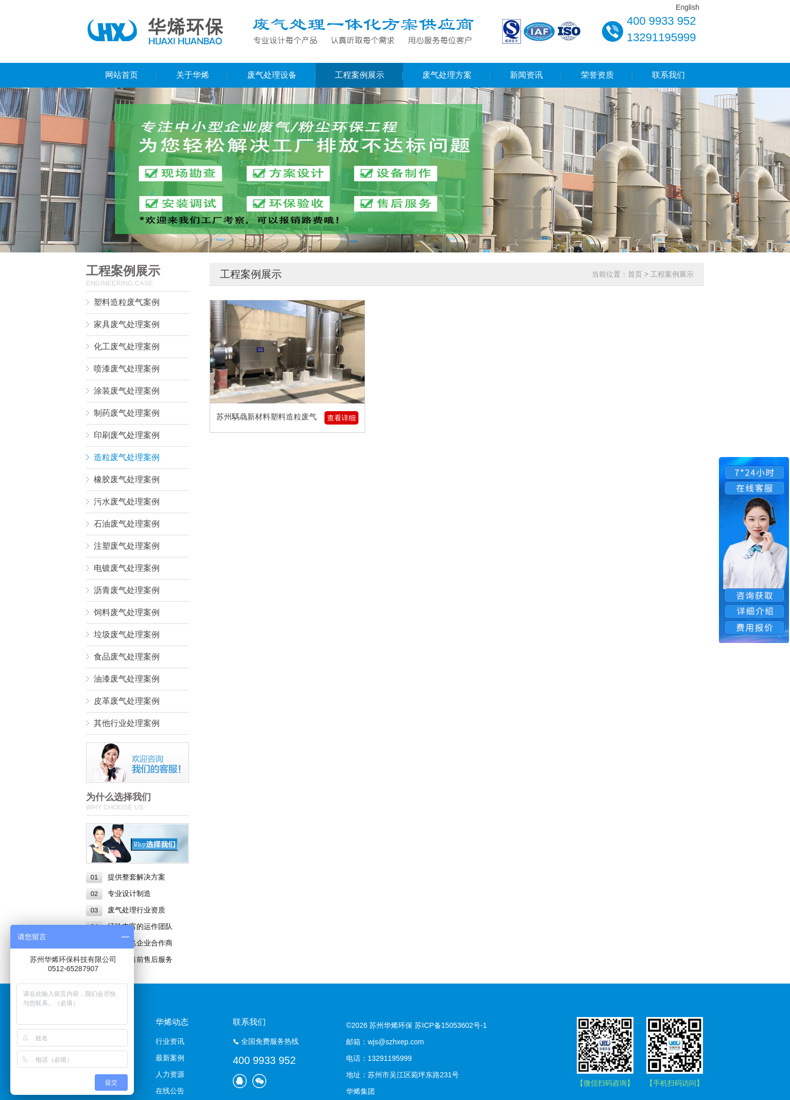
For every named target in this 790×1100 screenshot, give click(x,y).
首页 (635, 274)
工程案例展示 (359, 75)
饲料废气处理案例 (127, 612)
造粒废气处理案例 (127, 457)
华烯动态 (172, 1022)
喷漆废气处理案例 (127, 368)
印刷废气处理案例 (127, 435)
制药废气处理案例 (127, 413)
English (687, 7)
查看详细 (341, 418)
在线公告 (170, 1091)
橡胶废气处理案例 (127, 479)
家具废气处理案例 (127, 324)
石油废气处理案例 (127, 523)
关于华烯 (192, 75)
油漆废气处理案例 (127, 678)
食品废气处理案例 (127, 656)
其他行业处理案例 (127, 723)
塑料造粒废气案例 (127, 302)
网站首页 (121, 75)
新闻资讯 (526, 75)
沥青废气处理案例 (127, 590)
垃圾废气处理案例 (127, 634)
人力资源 (170, 1074)
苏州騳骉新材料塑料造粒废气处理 (266, 418)
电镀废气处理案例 (127, 568)
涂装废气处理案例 (127, 390)
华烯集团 (360, 1091)
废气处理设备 (272, 75)
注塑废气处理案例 (127, 545)
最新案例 (170, 1058)
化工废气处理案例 (127, 346)
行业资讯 (170, 1041)
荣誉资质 (597, 75)
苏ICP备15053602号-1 (451, 1025)
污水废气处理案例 (127, 501)
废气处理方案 (447, 75)
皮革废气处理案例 (127, 701)
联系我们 (668, 75)
